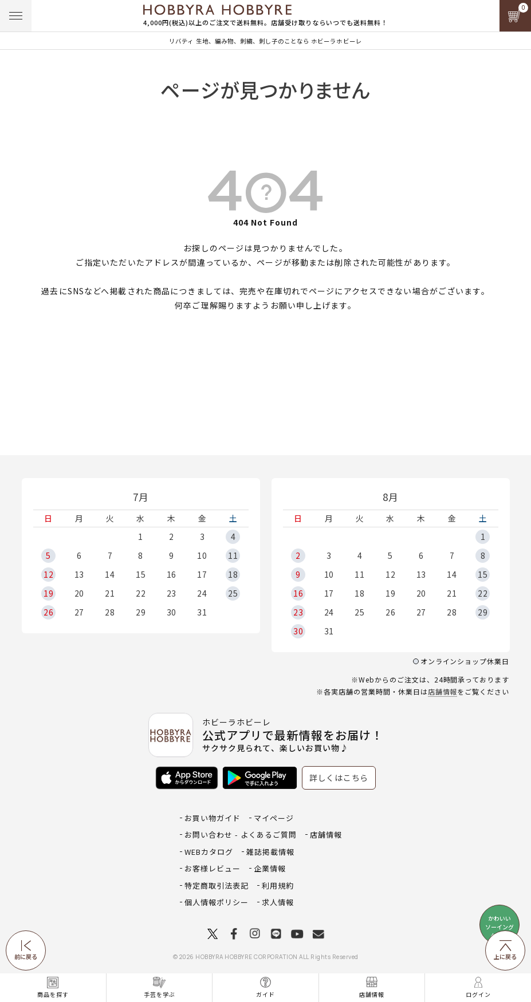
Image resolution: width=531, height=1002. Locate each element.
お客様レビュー (212, 868)
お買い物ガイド (212, 817)
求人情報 (278, 902)
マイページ (274, 817)
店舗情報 (443, 691)
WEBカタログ (208, 851)
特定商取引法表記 (216, 885)
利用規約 (278, 885)
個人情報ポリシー (216, 902)
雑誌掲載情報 (270, 851)
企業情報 (270, 868)
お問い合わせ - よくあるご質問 (240, 834)
